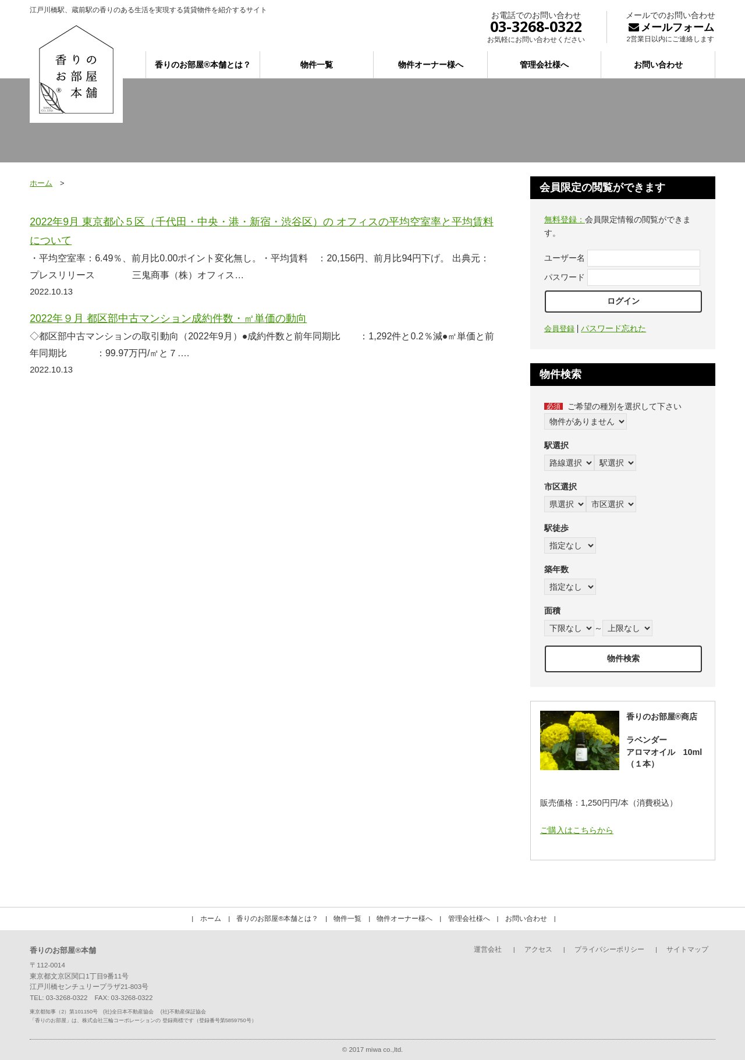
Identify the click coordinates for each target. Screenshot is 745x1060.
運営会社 (488, 949)
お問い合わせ (658, 64)
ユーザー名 (564, 258)
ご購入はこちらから (576, 830)
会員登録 (559, 328)
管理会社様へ (544, 64)
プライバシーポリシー (609, 949)
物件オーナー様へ (430, 64)
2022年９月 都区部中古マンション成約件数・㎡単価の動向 (168, 318)
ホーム (41, 183)
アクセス (538, 949)
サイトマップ (687, 949)
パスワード (564, 277)
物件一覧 (316, 64)
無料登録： (564, 219)
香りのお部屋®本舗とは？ (203, 64)
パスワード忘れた (613, 328)
